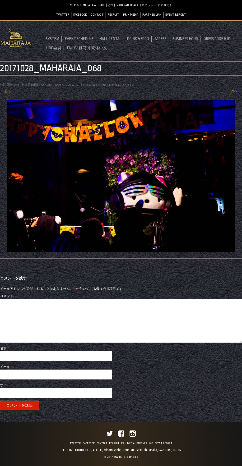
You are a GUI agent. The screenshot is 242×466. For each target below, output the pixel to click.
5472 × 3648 (45, 85)
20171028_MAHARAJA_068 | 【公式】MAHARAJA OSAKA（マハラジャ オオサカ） (121, 5)
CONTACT (97, 14)
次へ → (236, 91)
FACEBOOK (80, 14)
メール (6, 367)
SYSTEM (52, 39)
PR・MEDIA (130, 14)
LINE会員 (53, 48)
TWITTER (62, 14)
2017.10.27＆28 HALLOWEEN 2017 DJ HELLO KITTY (95, 85)
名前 (4, 348)
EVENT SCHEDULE (79, 39)
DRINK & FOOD (138, 39)
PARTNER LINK (151, 14)
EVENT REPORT (175, 14)
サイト (5, 385)
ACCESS (161, 39)
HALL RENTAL (110, 39)
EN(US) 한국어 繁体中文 (87, 48)
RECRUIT (113, 14)
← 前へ (5, 91)
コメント (6, 296)
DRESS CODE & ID (217, 39)
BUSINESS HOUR (185, 39)
